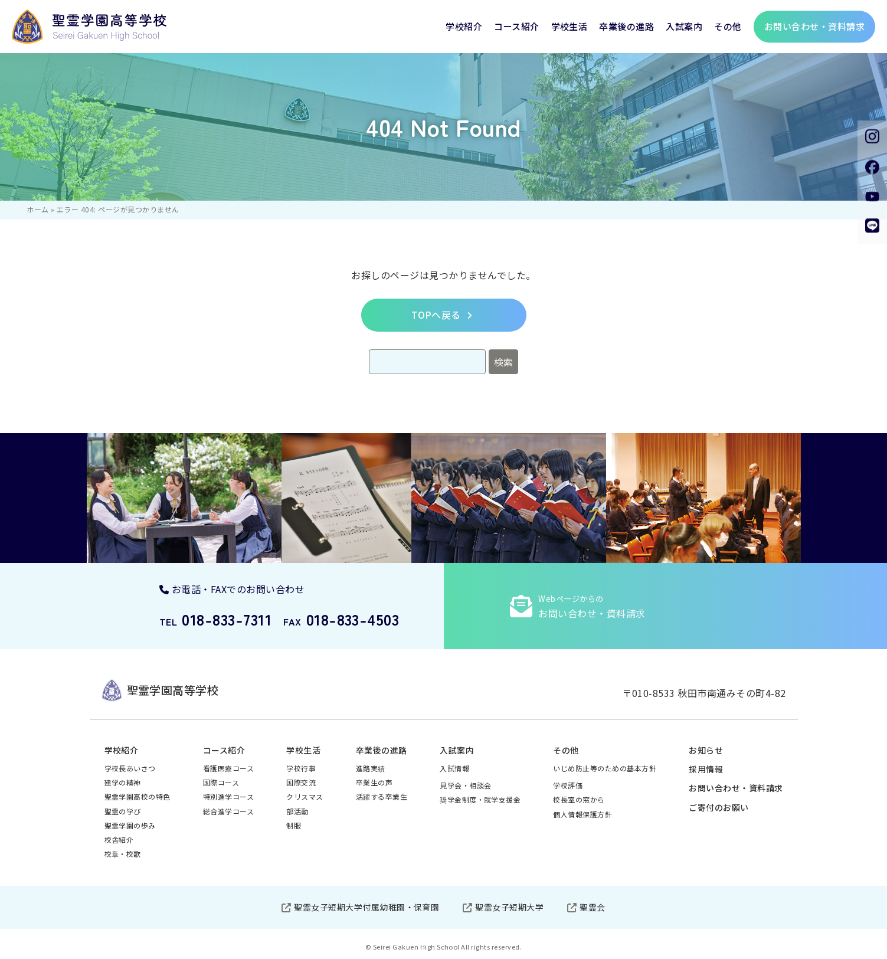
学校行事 (301, 768)
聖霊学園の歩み (130, 825)
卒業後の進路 (626, 26)
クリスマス (304, 796)
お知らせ (706, 750)
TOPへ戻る (436, 314)
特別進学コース (228, 796)
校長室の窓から (578, 799)
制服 (293, 825)
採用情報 (706, 769)
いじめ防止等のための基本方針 (604, 768)
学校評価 (567, 785)
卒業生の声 (374, 782)
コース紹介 (516, 26)
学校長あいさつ (130, 768)
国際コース (221, 782)
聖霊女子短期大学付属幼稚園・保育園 (366, 907)
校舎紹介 (119, 839)
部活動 (297, 811)
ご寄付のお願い (718, 807)
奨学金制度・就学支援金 (480, 799)
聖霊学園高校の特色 (137, 796)
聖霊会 (592, 907)
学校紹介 (464, 26)
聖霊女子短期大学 (509, 907)
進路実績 (370, 768)
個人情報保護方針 (582, 814)
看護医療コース (228, 768)
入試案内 (684, 26)
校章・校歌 (122, 854)
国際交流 (301, 782)
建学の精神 (122, 782)
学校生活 (569, 26)
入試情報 (454, 768)
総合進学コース (228, 811)
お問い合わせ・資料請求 (736, 788)
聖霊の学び (122, 811)
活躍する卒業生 (381, 796)
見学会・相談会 (465, 785)
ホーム (37, 209)
